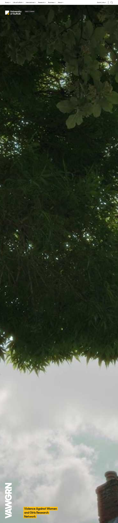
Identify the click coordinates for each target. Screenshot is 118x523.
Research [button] (41, 2)
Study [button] (7, 2)
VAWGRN (32, 11)
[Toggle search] (112, 2)
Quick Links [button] (101, 2)
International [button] (30, 2)
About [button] (60, 2)
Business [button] (51, 2)
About (26, 11)
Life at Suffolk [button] (17, 2)
